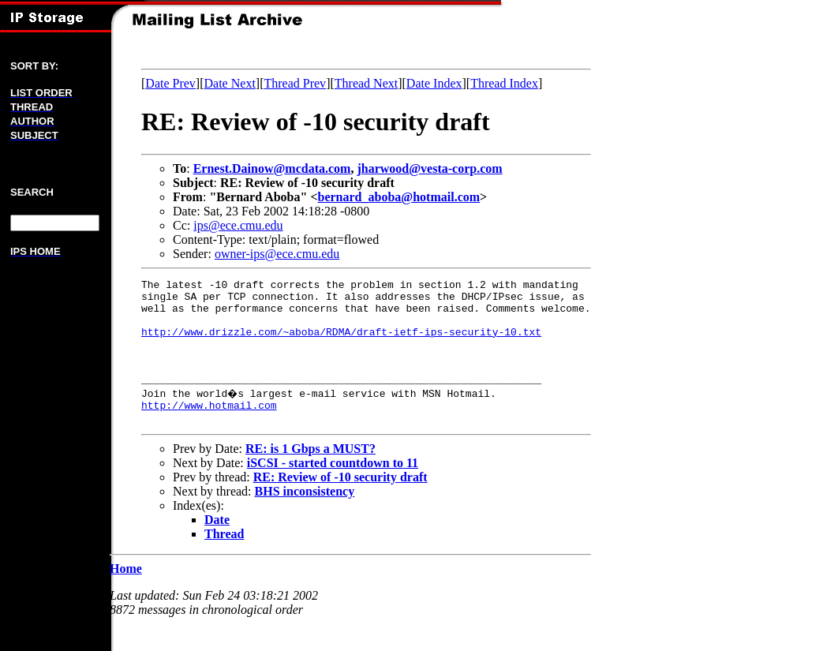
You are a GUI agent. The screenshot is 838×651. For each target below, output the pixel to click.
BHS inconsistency (305, 517)
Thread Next (366, 83)
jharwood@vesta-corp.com (429, 168)
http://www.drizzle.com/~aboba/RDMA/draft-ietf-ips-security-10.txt (341, 343)
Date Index (434, 83)
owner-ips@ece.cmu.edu (277, 253)
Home (126, 594)
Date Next (230, 83)
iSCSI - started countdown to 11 (332, 489)
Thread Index (504, 83)
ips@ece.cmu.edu (237, 225)
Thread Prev (295, 83)
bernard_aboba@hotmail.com (399, 197)
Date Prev (170, 83)
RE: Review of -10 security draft (340, 503)
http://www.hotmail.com (209, 428)
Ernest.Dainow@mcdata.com (272, 168)
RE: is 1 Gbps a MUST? (310, 474)
